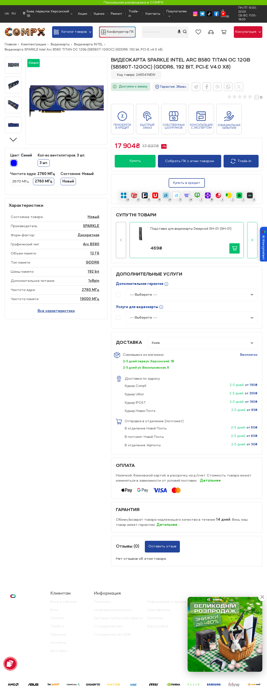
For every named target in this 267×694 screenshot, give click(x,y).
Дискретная (88, 235)
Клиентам (60, 593)
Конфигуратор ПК (117, 32)
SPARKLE (91, 226)
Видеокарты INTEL (88, 44)
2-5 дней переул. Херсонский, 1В (148, 361)
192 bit (93, 272)
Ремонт (116, 13)
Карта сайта (157, 626)
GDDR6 (92, 263)
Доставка (58, 651)
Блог (54, 610)
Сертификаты (158, 610)
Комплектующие (33, 44)
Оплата (57, 618)
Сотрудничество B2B (112, 634)
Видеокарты (60, 44)
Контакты (153, 13)
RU (14, 13)
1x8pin (93, 281)
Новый (68, 181)
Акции (82, 13)
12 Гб (94, 253)
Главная (11, 44)
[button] (121, 240)
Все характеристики (56, 311)
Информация (107, 593)
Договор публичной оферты (118, 618)
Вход (225, 14)
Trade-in (133, 14)
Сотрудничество (108, 626)
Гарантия (58, 634)
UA (7, 13)
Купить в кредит (186, 183)
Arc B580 (91, 244)
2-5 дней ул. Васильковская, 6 (146, 367)
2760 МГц (43, 181)
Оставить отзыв (162, 546)
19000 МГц (89, 299)
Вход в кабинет (63, 602)
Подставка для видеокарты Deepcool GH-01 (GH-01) (190, 228)
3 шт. (43, 163)
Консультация (248, 31)
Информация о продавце (168, 602)
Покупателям (176, 11)
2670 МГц (20, 181)
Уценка (98, 13)
